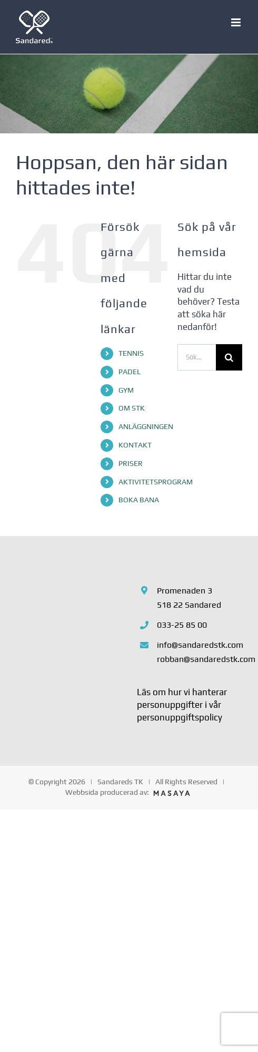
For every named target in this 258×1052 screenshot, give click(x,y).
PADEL (129, 371)
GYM (126, 390)
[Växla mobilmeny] (236, 22)
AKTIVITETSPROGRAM (155, 482)
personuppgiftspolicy (179, 717)
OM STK (131, 408)
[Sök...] (196, 357)
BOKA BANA (138, 499)
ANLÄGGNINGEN (145, 426)
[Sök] (229, 357)
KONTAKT (135, 445)
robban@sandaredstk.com (199, 659)
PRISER (130, 463)
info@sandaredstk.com (199, 645)
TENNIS (131, 353)
